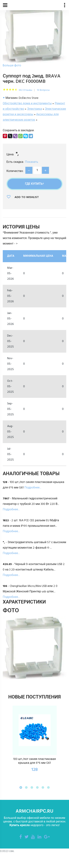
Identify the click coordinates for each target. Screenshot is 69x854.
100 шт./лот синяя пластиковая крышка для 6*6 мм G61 (34, 761)
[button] (21, 787)
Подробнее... (32, 487)
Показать (31, 162)
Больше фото (12, 65)
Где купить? (34, 184)
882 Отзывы (25, 90)
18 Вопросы (43, 90)
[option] (34, 34)
